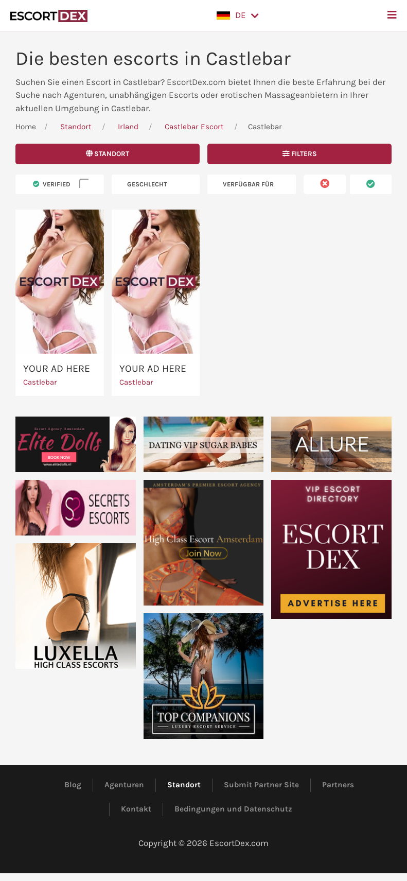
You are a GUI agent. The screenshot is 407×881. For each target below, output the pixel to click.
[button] (238, 15)
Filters (299, 154)
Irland (128, 126)
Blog (72, 784)
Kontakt (136, 809)
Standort (76, 126)
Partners (338, 784)
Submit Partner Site (261, 784)
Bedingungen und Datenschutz (233, 809)
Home (25, 126)
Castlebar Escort (194, 126)
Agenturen (124, 784)
